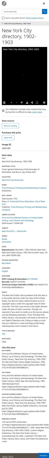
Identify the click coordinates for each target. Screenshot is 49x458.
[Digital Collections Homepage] (4, 3)
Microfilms (6, 263)
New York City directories (12, 180)
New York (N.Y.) (8, 231)
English (5, 271)
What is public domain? (35, 18)
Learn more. (37, 112)
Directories (21, 231)
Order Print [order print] (8, 138)
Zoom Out (16, 102)
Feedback (43, 455)
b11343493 (32, 279)
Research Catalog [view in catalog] (10, 126)
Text (3, 334)
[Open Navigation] (44, 3)
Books (4, 239)
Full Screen (37, 102)
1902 (15, 198)
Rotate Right (22, 102)
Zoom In (11, 102)
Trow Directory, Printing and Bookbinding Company (24, 188)
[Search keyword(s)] (22, 11)
